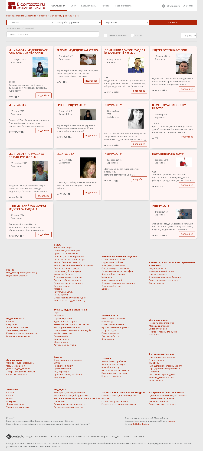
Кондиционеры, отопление (115, 268)
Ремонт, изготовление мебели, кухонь (73, 265)
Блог (73, 5)
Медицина (60, 389)
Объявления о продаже (62, 436)
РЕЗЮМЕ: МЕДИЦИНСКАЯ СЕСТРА (78, 50)
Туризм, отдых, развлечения (70, 309)
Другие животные (15, 404)
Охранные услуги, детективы (69, 277)
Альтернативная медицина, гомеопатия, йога (77, 398)
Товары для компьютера (161, 377)
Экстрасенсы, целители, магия (166, 392)
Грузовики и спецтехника (115, 373)
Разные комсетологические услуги (119, 404)
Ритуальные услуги (63, 291)
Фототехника (156, 380)
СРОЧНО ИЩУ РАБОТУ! (71, 105)
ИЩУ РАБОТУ (17, 105)
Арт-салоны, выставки (65, 344)
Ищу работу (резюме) (17, 275)
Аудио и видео (156, 359)
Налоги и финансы (158, 274)
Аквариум (11, 401)
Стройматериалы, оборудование (118, 282)
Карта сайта (82, 436)
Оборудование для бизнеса (68, 359)
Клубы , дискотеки (63, 333)
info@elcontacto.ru (140, 423)
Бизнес (58, 356)
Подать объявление (36, 436)
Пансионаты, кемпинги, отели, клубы (72, 330)
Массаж (58, 288)
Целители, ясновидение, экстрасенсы (168, 395)
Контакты (139, 436)
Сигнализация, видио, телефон (117, 271)
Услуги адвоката (157, 268)
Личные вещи (14, 359)
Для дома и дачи (158, 320)
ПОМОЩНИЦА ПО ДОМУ (168, 154)
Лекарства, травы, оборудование (71, 395)
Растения (154, 334)
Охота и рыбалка (110, 336)
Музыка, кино (61, 342)
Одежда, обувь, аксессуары (20, 362)
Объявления (58, 5)
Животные (12, 389)
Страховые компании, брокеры (165, 277)
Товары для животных (17, 407)
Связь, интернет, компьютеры (69, 259)
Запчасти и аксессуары (113, 364)
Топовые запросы (100, 436)
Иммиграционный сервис (162, 271)
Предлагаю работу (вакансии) (21, 272)
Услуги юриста (156, 282)
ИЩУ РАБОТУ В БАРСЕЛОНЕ (169, 50)
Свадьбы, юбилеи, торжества (69, 256)
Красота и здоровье (16, 374)
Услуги (57, 244)
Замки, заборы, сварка (113, 274)
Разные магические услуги (162, 404)
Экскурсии (59, 315)
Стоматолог (60, 401)
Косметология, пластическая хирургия (123, 392)
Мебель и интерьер (159, 325)
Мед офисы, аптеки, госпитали (69, 392)
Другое (105, 288)
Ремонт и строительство (161, 322)
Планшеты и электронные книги (165, 365)
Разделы (116, 436)
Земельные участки (16, 330)
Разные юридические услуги (163, 280)
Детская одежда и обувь (18, 368)
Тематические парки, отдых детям (71, 324)
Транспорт (108, 358)
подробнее (43, 95)
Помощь (127, 436)
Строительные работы (113, 259)
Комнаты (11, 321)
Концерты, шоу (61, 339)
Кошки (9, 395)
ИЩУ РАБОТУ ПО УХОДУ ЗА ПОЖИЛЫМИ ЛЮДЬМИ (26, 155)
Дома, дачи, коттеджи (17, 327)
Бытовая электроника (161, 353)
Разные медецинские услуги (68, 407)
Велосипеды (108, 321)
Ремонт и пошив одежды (66, 268)
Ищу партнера (61, 371)
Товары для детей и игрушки (21, 371)
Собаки (10, 392)
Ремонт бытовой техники (67, 262)
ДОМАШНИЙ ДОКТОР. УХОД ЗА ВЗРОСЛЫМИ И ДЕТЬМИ (124, 51)
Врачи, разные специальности (69, 404)
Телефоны (154, 362)
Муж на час (107, 277)
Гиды (56, 312)
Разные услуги (61, 294)
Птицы (9, 398)
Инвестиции (60, 377)
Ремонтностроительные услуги (119, 256)
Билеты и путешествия (113, 318)
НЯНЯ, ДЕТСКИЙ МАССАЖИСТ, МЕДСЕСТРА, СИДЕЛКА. (28, 207)
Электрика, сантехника (113, 265)
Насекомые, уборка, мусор (67, 271)
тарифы (171, 420)
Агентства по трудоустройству (69, 300)
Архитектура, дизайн (112, 280)
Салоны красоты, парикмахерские (119, 395)
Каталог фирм (88, 5)
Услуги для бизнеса (63, 274)
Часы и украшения (15, 365)
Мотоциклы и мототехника (115, 370)
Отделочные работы (112, 262)
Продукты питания (63, 365)
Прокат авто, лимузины (66, 253)
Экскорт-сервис (62, 286)
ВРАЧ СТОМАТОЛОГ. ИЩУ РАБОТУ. (169, 106)
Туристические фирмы (65, 321)
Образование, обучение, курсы (70, 297)
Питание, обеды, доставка (67, 280)
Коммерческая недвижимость (21, 333)
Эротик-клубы (61, 336)
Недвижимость (123, 5)
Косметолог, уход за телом (115, 401)
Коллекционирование (113, 324)
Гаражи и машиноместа (18, 336)
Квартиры (11, 324)
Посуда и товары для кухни (163, 331)
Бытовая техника (158, 328)
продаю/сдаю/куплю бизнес (68, 374)
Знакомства (108, 339)
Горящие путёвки (63, 318)
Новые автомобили (111, 376)
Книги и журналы (110, 333)
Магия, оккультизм (158, 401)
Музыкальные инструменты (116, 327)
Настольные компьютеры (162, 356)
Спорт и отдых (109, 330)
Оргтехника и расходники (162, 374)
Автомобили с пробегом (114, 361)
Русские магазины (63, 368)
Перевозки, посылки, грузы (68, 250)
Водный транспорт (111, 367)
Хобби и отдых (110, 315)
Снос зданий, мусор (111, 286)
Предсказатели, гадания (161, 398)
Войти (188, 5)
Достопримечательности (67, 327)
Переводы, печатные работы (69, 282)
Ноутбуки (154, 371)
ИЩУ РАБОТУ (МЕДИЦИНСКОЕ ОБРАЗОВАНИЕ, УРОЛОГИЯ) (28, 51)
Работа (105, 5)
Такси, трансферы (63, 247)
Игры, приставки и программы (164, 368)
